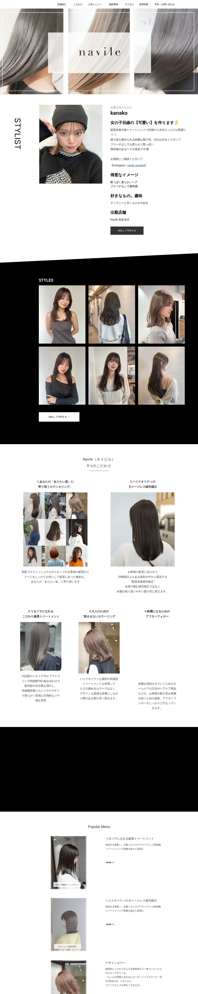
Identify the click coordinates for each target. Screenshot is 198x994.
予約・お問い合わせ (165, 4)
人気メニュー (95, 4)
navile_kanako (135, 165)
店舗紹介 (61, 4)
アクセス (129, 4)
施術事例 (113, 4)
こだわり (77, 4)
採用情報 (143, 4)
